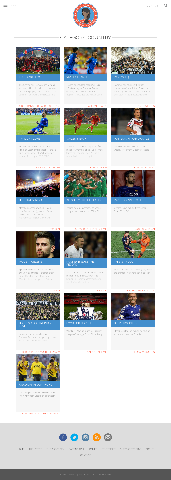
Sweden (55, 229)
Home (21, 449)
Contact (85, 455)
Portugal (54, 106)
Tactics (150, 290)
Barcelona (140, 229)
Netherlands (135, 290)
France (30, 106)
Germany (149, 167)
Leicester (54, 167)
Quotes (150, 352)
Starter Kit (109, 449)
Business (89, 352)
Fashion (92, 106)
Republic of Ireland (95, 229)
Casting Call (77, 449)
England (41, 167)
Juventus (149, 106)
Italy (138, 106)
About (150, 449)
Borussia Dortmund (34, 352)
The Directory (55, 449)
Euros (20, 106)
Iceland (41, 106)
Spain (151, 229)
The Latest (35, 449)
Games (93, 449)
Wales (103, 167)
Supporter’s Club (130, 449)
